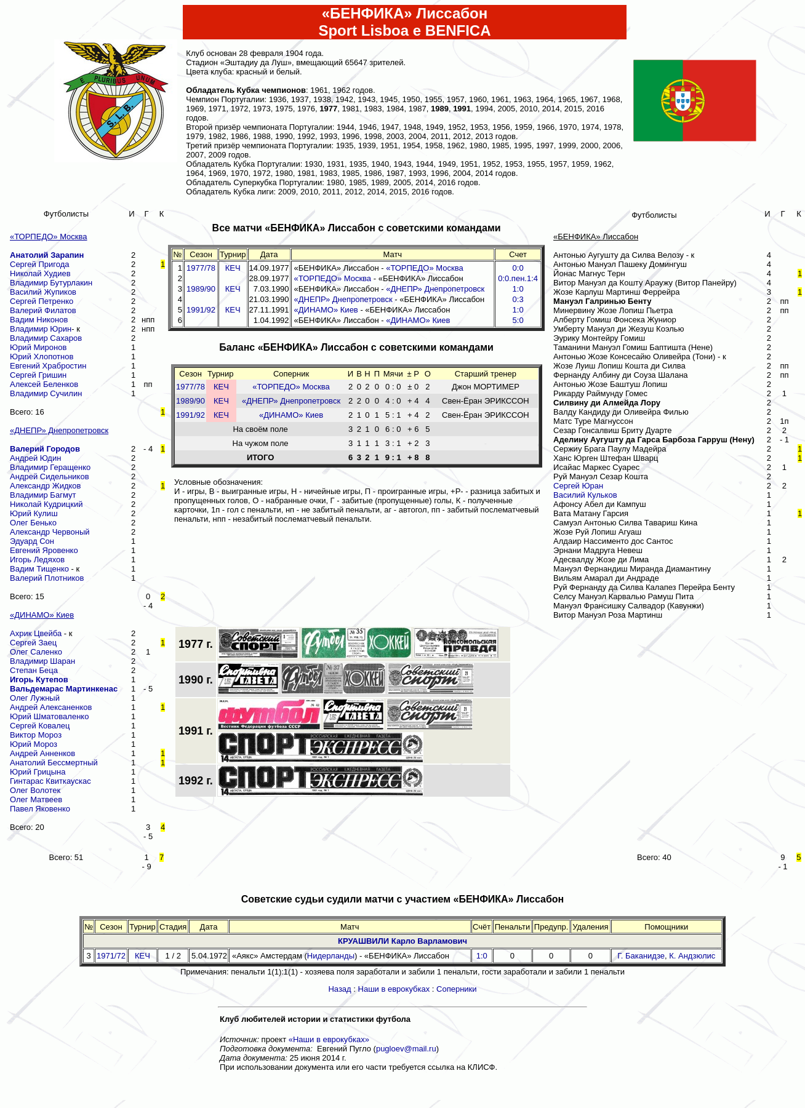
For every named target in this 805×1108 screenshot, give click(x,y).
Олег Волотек (35, 790)
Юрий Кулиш (34, 513)
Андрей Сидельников (49, 476)
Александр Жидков (45, 485)
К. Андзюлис (692, 955)
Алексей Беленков (44, 384)
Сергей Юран (578, 485)
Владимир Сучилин (46, 393)
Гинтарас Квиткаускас (50, 781)
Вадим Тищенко (39, 568)
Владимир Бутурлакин (51, 282)
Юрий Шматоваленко (49, 716)
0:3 (518, 299)
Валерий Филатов (43, 310)
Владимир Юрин (40, 328)
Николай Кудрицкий (46, 504)
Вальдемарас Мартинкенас (64, 688)
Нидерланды (330, 955)
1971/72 (111, 955)
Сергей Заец (33, 642)
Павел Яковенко (40, 808)
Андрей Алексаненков (51, 707)
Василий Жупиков (43, 292)
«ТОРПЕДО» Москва (424, 268)
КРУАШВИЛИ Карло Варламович (402, 941)
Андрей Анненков (42, 753)
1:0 (518, 288)
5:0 (518, 320)
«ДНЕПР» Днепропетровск (435, 288)
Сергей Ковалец (40, 725)
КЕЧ (233, 268)
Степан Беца (34, 670)
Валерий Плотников (47, 578)
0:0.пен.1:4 (518, 278)
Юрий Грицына (38, 771)
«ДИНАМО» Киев (326, 309)
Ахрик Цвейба (36, 633)
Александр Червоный (50, 531)
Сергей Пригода (39, 264)
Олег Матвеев (36, 799)
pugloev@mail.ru (406, 1048)
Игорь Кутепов (39, 679)
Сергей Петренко (41, 301)
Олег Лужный (35, 698)
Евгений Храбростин (48, 365)
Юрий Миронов (38, 347)
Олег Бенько (33, 522)
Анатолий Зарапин (47, 255)
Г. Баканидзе (641, 955)
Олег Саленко (36, 651)
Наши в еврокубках (394, 989)
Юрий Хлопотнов (41, 356)
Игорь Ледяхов (37, 559)
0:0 (518, 268)
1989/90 (200, 288)
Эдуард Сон (32, 541)
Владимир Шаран (42, 661)
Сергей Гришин (38, 375)
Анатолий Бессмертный (54, 762)
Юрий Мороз (33, 744)
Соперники (456, 989)
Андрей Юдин (35, 458)
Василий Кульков (585, 495)
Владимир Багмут (43, 495)
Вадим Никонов (39, 319)
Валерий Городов (45, 448)
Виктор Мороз (36, 734)
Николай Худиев (40, 273)
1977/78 (200, 268)
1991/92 (200, 309)
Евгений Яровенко (44, 550)
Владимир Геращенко (50, 467)
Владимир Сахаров (46, 338)
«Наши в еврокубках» (329, 1039)
